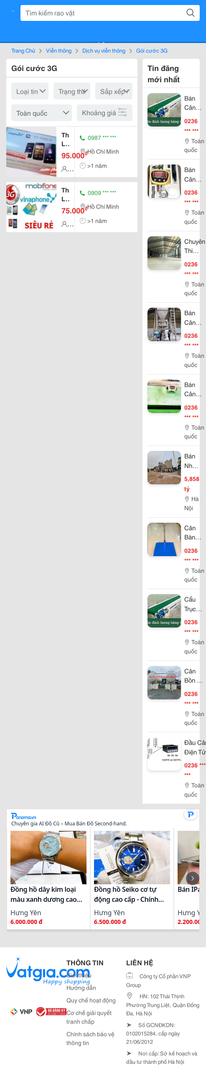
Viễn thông (58, 50)
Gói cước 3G (152, 50)
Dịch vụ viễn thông (103, 50)
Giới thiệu (79, 975)
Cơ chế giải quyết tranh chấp (89, 1016)
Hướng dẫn (81, 987)
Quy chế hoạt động (91, 1000)
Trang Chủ (23, 50)
